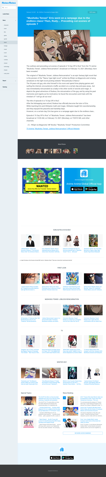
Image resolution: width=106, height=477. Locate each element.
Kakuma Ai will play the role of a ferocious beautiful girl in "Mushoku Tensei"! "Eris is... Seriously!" (72, 250)
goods (5, 39)
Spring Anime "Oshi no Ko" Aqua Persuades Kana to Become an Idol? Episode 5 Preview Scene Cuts (51, 288)
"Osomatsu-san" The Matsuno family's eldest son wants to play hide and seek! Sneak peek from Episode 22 (29, 382)
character (6, 25)
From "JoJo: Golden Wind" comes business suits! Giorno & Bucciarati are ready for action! (90, 421)
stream (5, 63)
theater (5, 70)
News (4, 20)
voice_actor (6, 73)
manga (5, 45)
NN (57, 12)
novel (5, 52)
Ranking (5, 87)
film (5, 32)
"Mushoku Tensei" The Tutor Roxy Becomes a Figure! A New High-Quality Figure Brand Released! (92, 250)
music (5, 49)
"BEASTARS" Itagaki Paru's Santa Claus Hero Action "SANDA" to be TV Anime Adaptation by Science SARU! (72, 351)
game (5, 35)
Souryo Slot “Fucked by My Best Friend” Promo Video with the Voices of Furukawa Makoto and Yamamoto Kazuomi (91, 409)
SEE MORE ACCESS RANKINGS (83, 433)
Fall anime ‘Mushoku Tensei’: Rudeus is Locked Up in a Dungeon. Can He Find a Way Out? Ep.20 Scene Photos (72, 319)
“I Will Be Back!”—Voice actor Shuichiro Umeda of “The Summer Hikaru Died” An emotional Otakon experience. (30, 250)
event (5, 28)
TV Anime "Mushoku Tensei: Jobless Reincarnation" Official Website (53, 129)
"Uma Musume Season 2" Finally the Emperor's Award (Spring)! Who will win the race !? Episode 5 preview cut (51, 382)
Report (4, 80)
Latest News (6, 14)
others (5, 56)
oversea (6, 59)
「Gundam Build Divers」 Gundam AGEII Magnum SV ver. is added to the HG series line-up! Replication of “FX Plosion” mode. (49, 409)
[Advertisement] (61, 3)
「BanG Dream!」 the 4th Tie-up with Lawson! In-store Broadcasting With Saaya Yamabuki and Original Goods (49, 421)
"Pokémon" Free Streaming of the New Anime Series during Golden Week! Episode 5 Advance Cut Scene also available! (72, 288)
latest (5, 42)
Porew (53, 12)
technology (6, 66)
